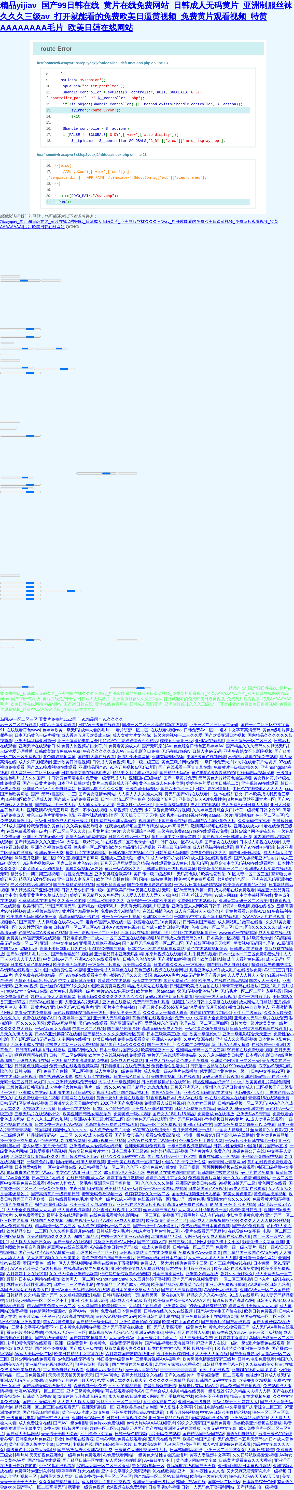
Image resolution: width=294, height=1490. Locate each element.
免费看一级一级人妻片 (236, 1247)
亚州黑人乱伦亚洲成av (99, 943)
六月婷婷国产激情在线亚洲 (129, 1354)
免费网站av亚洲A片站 (34, 1471)
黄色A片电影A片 (241, 1434)
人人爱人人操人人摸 (75, 1402)
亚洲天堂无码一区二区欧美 (243, 900)
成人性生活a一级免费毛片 (118, 1071)
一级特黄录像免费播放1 (206, 1028)
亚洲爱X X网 (174, 1306)
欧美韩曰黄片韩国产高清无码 (49, 906)
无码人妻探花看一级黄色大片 (179, 1327)
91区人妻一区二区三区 (248, 874)
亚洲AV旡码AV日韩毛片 (71, 1007)
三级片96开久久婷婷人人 (235, 1402)
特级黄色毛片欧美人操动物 (30, 1450)
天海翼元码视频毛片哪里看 (145, 906)
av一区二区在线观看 (18, 725)
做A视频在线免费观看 (126, 1487)
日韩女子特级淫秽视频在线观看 (258, 1028)
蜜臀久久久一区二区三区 (118, 1402)
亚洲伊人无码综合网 (111, 1018)
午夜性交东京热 (210, 1471)
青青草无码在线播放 (240, 986)
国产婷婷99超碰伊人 (88, 1338)
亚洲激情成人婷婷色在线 (109, 970)
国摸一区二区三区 (224, 1482)
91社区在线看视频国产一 (194, 932)
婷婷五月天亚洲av (176, 741)
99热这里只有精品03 (207, 1306)
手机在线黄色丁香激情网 (115, 1263)
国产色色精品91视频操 (71, 954)
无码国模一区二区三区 (96, 1252)
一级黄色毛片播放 (104, 964)
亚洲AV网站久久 (82, 1050)
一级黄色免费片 (53, 1188)
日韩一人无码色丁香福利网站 (207, 1487)
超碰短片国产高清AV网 (233, 1300)
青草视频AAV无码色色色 (110, 1332)
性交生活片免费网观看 (194, 879)
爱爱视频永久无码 (161, 1023)
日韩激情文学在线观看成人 (85, 773)
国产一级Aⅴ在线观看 (72, 1242)
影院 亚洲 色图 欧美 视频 (232, 1204)
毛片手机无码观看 (200, 954)
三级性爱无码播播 (16, 751)
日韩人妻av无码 (206, 751)
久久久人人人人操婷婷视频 (264, 1220)
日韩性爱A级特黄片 (213, 789)
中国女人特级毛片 (231, 1130)
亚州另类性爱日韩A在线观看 (137, 1412)
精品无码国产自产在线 (141, 1428)
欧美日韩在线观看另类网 (236, 1268)
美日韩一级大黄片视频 (215, 996)
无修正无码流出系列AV (35, 980)
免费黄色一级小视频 (132, 1114)
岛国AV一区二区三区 (19, 719)
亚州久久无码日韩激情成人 (229, 1087)
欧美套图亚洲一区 (157, 1050)
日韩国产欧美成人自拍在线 (195, 986)
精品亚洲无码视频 (139, 847)
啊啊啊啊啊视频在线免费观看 (228, 1167)
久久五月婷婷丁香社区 (149, 1279)
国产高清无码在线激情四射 (47, 1386)
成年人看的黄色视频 (245, 959)
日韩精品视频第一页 (121, 1295)
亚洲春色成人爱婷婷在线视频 (95, 1146)
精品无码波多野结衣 (37, 879)
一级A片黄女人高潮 (52, 1028)
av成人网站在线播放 (247, 1188)
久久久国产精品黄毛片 (59, 1482)
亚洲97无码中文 (197, 1124)
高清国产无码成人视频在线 (24, 1060)
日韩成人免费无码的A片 (182, 938)
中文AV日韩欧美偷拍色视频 (225, 1412)
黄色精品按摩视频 (270, 1194)
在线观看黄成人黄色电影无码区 (179, 863)
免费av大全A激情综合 (121, 911)
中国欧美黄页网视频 (106, 986)
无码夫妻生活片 (249, 1092)
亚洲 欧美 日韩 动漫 (89, 1300)
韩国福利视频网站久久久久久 (61, 1130)
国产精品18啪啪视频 (41, 1412)
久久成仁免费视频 (193, 1044)
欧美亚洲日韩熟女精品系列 (87, 1114)
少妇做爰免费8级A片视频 (167, 810)
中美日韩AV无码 (58, 959)
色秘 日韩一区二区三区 (212, 927)
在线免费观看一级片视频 (37, 1098)
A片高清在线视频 (77, 1316)
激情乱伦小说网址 (133, 757)
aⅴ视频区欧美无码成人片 (29, 799)
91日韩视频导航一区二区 (101, 1167)
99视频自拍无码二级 (237, 1183)
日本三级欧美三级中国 (167, 1034)
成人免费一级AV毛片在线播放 (171, 1071)
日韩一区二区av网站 (67, 1055)
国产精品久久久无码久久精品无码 (257, 746)
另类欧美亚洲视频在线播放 (257, 1423)
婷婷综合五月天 (162, 799)
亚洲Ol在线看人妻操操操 (254, 1370)
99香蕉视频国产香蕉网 (78, 858)
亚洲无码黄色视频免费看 (194, 1279)
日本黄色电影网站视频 (80, 1327)
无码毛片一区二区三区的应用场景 (251, 991)
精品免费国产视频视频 (240, 1386)
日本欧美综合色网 (259, 1482)
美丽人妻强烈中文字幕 (209, 1455)
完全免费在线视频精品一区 (39, 975)
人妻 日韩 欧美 (260, 1450)
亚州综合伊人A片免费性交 (202, 799)
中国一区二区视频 (88, 1028)
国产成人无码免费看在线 (76, 799)
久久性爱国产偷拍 (35, 927)
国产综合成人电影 (161, 1391)
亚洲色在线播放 (116, 1002)
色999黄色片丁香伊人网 (201, 1140)
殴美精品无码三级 (120, 1188)
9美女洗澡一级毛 (125, 1012)
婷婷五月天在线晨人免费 (187, 1332)
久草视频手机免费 (125, 810)
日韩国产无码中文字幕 (216, 1380)
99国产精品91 (86, 1236)
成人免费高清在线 (16, 1226)
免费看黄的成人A (124, 746)
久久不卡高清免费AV (145, 1167)
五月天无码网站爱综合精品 (124, 863)
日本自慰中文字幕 (164, 1348)
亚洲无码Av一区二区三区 (249, 741)
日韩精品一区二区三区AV (76, 927)
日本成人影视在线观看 (259, 842)
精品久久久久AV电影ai (207, 1295)
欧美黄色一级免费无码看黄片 (116, 1343)
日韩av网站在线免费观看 (32, 1359)
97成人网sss (225, 895)
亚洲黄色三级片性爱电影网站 (49, 789)
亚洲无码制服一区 (98, 1407)
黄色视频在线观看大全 (152, 1018)
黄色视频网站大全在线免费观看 (147, 1252)
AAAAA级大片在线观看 (263, 916)
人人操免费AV (121, 1338)
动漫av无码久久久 (125, 975)
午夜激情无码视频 (85, 1188)
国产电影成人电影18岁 (228, 964)
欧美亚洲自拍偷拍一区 (116, 879)
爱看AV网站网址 (62, 1023)
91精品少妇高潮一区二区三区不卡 (37, 1300)
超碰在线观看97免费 (209, 831)
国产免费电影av (244, 1354)
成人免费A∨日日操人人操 (244, 805)
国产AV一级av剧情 (70, 1423)
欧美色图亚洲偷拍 (211, 1396)
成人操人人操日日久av (30, 1242)
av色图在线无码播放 (76, 1359)
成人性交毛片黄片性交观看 (106, 1482)
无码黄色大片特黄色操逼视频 (224, 778)
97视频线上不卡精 (39, 1108)
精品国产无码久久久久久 (122, 1044)
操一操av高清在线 (141, 1370)
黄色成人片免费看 (192, 1060)
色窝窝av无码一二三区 (65, 1332)
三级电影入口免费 (143, 751)
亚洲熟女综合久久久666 (228, 1199)
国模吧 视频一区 (197, 1348)
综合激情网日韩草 (51, 1204)
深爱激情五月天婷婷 (207, 1007)
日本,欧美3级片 (147, 1444)
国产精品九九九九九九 (147, 1087)
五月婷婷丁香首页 (230, 1338)
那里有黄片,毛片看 (92, 1364)
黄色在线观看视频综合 (207, 948)
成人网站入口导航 (255, 1002)
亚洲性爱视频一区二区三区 (93, 932)
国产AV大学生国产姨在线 (219, 1311)
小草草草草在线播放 (37, 900)
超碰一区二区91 (104, 1428)
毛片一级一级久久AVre (104, 1087)
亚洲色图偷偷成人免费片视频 (137, 1268)
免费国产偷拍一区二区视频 (67, 1071)
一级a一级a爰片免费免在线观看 (256, 1343)
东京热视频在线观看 (163, 954)
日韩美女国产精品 (199, 922)
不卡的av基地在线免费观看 (252, 757)
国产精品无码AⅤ (174, 773)
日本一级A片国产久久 (119, 1050)
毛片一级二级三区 (143, 762)
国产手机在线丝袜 (176, 1396)
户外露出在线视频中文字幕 (116, 1210)
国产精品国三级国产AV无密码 (250, 1252)
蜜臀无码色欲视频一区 (102, 1194)
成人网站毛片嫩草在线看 (240, 922)
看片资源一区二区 (132, 730)
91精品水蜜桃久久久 (105, 900)
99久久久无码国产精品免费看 (204, 1423)
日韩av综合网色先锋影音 (252, 831)
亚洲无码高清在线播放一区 (126, 1327)
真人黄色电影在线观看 (63, 1370)
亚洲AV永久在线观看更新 (97, 959)
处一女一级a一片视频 (121, 916)
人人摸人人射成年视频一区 (202, 1210)
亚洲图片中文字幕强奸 (115, 1007)
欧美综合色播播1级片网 (244, 884)
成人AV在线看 (190, 1098)
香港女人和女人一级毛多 (69, 1183)
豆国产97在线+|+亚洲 (254, 847)
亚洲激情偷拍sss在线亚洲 (264, 1076)
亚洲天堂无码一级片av (153, 1482)
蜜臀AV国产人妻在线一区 (108, 922)
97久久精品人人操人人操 (248, 1391)
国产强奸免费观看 (248, 1226)
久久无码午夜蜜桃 (254, 820)
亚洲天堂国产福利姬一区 (116, 1183)
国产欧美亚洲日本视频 (225, 735)
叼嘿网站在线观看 (77, 1098)
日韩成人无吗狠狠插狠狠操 (213, 1220)
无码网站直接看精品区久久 (34, 1156)
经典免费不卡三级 (191, 1263)
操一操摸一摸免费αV (195, 1135)
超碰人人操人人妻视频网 (53, 996)
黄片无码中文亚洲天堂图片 (175, 836)
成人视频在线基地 (43, 911)
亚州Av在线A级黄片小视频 (141, 1204)
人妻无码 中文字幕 (219, 1428)
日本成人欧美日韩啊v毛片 (165, 927)
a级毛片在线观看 (214, 1370)
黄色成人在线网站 (126, 1060)
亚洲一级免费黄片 (71, 1343)
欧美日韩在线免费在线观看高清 (121, 1039)
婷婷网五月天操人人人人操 (252, 1306)
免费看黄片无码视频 (271, 1199)
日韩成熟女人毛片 (112, 1231)
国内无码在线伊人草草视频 (80, 1162)
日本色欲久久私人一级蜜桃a (179, 964)
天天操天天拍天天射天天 (70, 1375)
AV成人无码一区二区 (33, 1354)
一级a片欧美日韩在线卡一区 (250, 1140)
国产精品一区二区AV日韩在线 (161, 1476)
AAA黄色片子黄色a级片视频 (36, 1268)
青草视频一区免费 (90, 1386)
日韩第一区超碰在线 (208, 1066)
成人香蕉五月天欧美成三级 (85, 735)
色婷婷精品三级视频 (168, 1151)
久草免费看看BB (29, 1215)
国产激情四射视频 (174, 959)
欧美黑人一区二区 (77, 1279)
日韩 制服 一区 (28, 1071)
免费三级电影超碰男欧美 (65, 1428)
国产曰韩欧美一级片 (113, 1444)
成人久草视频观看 (35, 762)
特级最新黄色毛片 (71, 1199)
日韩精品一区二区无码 (193, 1247)
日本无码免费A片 (168, 1274)
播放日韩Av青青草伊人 (248, 1007)
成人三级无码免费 (195, 1338)
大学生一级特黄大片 (84, 842)
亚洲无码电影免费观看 (145, 1146)
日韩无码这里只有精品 (194, 1108)
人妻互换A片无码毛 (82, 1002)
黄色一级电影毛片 (254, 996)
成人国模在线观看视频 (211, 858)
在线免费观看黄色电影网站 (113, 1215)
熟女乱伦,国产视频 (183, 1167)
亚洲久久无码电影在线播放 (208, 1092)
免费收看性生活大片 (169, 1066)
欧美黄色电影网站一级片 (71, 991)
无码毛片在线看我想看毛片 (144, 932)
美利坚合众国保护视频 (262, 1156)
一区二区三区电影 (235, 1279)
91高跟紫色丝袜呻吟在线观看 (111, 1124)
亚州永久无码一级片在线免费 (260, 1018)
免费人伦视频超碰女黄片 (83, 746)
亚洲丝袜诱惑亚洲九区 (98, 815)
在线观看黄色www (23, 730)
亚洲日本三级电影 (194, 1402)
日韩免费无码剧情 (171, 852)
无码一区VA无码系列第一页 (187, 890)
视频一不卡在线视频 (89, 810)
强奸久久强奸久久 (236, 1274)
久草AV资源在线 (198, 1039)
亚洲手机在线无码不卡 (43, 836)
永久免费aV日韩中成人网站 (133, 1396)
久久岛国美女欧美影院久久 (102, 1306)
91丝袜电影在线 (208, 1407)
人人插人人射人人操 (96, 805)
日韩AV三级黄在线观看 (99, 725)
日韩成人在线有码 (246, 948)
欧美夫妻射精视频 (255, 1380)
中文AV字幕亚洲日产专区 (79, 1172)
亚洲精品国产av (93, 767)
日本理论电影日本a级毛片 (269, 1055)
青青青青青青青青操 (178, 1370)
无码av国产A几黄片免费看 (169, 996)
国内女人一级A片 (265, 980)
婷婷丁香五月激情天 (124, 1178)
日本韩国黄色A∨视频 (207, 1188)
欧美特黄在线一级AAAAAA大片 (181, 1300)
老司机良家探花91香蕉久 (177, 1364)
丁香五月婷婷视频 (181, 1412)
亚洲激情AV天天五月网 (47, 810)
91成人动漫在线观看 (264, 1119)
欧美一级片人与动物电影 (91, 1204)
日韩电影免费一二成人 (82, 938)
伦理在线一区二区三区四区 (203, 1023)
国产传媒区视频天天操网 (208, 943)
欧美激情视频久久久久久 (49, 1236)
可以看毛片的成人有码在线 (199, 1215)
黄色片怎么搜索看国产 (229, 1327)
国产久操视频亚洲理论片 (256, 858)
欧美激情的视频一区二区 (220, 868)
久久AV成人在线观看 (93, 1135)
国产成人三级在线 (85, 1348)
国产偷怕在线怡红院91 (210, 1012)
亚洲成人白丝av (159, 1060)
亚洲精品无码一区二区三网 (200, 1050)
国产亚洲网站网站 (245, 852)
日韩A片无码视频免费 (126, 1418)
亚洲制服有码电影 (171, 805)
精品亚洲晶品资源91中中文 (218, 1082)
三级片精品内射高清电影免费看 (79, 1060)
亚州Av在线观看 (209, 741)
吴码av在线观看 (93, 1023)
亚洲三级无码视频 (174, 847)
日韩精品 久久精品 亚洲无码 (32, 1295)
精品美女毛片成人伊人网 (135, 773)
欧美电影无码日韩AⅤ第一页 (31, 916)
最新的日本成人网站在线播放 (32, 1279)
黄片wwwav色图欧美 (115, 991)
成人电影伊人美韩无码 (124, 1172)
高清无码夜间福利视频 (85, 836)
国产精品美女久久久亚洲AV (39, 842)
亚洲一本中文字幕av (58, 943)
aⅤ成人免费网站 (129, 1220)
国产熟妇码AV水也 (56, 1076)
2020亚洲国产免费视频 (121, 1103)
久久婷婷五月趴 (201, 1103)
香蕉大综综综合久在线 (141, 1375)
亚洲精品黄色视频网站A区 (49, 1364)
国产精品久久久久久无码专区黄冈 (113, 1034)
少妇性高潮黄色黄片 (244, 1215)
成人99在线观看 (204, 805)
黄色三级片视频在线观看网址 (160, 970)
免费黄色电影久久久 (208, 852)
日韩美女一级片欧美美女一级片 (259, 1023)
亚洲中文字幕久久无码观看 (125, 1471)
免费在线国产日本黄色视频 (205, 1226)
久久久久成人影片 (16, 1028)
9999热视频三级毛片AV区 (88, 1220)
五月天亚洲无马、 (186, 1087)
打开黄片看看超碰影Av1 (243, 911)
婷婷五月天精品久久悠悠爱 (94, 895)
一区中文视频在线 (60, 1167)
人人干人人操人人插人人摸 (212, 1258)
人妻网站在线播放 (74, 1039)
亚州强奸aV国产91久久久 (63, 986)
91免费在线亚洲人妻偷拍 (113, 820)
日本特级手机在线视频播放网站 (156, 948)
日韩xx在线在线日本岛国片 (161, 1258)
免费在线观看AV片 (39, 1018)
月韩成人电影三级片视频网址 (169, 868)
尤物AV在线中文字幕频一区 (152, 1140)
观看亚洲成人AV (204, 970)
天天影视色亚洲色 (45, 1455)
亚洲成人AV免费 (166, 1039)
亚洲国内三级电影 (145, 778)
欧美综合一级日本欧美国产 (151, 900)
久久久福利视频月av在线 (71, 1231)
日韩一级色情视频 (131, 1434)
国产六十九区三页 (176, 789)
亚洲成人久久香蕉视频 (235, 1039)
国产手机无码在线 (39, 1402)
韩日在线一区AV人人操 (181, 842)
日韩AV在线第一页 (46, 1002)
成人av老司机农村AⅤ (169, 858)
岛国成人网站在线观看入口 (24, 1290)
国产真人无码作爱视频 (181, 1290)
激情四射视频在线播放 (211, 826)
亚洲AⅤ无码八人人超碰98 (23, 1380)
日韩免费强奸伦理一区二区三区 (103, 1476)
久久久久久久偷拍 (157, 1183)
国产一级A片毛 (160, 1044)
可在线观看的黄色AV (124, 1391)
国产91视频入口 (151, 1242)
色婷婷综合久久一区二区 (147, 1194)
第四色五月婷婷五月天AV (72, 1380)
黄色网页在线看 (272, 1183)
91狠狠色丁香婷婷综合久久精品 (129, 741)
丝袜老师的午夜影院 (268, 1130)
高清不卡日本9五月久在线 (63, 948)
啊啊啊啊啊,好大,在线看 (77, 1471)
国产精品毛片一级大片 (55, 805)
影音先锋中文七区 (223, 1242)
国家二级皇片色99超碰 (77, 863)
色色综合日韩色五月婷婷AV (198, 746)
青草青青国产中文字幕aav (30, 1172)
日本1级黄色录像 (256, 938)
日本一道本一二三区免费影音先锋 (250, 954)
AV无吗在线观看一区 (19, 970)
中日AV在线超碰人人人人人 (258, 789)
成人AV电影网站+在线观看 (227, 1444)
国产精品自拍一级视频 (256, 1487)
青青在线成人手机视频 (219, 1156)
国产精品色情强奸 (123, 1028)
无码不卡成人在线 (26, 1044)
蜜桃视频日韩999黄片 (224, 1119)
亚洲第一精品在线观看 (168, 1418)
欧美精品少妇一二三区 (26, 1231)
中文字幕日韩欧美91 (76, 980)
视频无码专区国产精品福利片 (122, 1092)
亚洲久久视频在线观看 (51, 847)
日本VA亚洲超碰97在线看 (58, 1034)
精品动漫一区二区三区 (55, 1226)
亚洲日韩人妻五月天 (75, 879)
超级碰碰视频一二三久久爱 (177, 735)
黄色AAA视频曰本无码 (115, 1316)
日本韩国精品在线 (186, 1450)
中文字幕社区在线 (256, 895)
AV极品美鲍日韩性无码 (111, 1247)
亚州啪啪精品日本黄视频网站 (244, 1466)
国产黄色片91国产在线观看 (225, 1322)
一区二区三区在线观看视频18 (132, 938)
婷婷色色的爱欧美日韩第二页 (212, 783)
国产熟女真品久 (129, 1135)
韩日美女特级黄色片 (115, 1359)
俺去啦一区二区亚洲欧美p (97, 847)
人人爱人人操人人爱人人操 (145, 895)
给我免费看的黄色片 (45, 826)
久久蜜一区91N (71, 900)
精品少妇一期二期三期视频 (34, 874)
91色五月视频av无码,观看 (132, 767)
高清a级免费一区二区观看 (220, 1375)
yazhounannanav (111, 1279)
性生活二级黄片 (247, 1012)
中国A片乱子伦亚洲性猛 (184, 1162)
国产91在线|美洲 (179, 1375)
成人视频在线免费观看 (234, 890)
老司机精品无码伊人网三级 (175, 1236)
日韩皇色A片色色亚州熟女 (39, 1439)
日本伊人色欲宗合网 (111, 1108)
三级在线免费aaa (173, 831)
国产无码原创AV (156, 746)
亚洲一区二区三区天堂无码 (213, 725)
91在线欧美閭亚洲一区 (173, 1471)
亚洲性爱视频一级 (88, 1418)
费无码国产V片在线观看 (186, 794)
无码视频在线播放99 (209, 1418)
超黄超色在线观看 (114, 980)
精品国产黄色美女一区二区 (51, 1306)
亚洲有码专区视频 (168, 757)
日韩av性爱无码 (227, 1146)
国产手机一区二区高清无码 (41, 1487)
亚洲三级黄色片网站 (84, 1391)
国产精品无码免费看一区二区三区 (152, 943)
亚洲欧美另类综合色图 (137, 1407)
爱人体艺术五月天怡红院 (45, 1146)
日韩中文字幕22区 (267, 1071)
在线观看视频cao (166, 730)
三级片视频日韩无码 (24, 1087)
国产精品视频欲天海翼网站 (169, 1343)
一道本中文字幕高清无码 (238, 730)
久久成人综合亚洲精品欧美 (73, 1274)
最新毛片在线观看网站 (86, 852)
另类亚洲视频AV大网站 (114, 1242)
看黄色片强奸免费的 (24, 1332)
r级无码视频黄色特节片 (197, 991)
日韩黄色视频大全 (31, 1066)
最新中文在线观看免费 (67, 1215)
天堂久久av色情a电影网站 (246, 1178)
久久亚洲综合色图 (139, 831)
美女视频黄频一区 (148, 1466)
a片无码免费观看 (164, 1434)
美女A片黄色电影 (58, 1322)
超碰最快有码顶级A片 (198, 1386)
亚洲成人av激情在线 (104, 1370)
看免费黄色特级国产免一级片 (108, 1258)
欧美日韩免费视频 (260, 1311)
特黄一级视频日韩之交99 (257, 810)
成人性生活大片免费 (63, 1087)
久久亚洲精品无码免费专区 (71, 1082)
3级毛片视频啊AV (38, 863)
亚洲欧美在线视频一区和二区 (133, 1162)
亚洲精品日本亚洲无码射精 (118, 954)
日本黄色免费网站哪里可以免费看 (244, 1124)
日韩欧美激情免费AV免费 (58, 751)
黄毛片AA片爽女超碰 (230, 1044)
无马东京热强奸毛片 (182, 1444)
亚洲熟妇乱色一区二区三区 (259, 815)
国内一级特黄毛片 (155, 879)
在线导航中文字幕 (244, 1231)
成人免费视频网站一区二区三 (104, 1226)
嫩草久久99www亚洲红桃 (240, 1108)
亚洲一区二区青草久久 (224, 1450)
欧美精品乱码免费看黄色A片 (177, 1284)
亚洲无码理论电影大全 (77, 741)
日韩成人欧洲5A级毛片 (130, 1300)
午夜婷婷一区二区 (74, 1018)
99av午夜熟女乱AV (229, 1332)
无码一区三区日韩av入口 (22, 1082)
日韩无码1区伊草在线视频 (23, 1103)
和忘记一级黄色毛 (188, 1199)
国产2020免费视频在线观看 (52, 767)
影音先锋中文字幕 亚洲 (263, 1242)
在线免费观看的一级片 (26, 831)
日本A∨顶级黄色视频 (120, 927)
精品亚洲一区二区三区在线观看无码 (47, 1407)
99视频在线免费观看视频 (249, 1050)
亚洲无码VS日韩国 (253, 1114)
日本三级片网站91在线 (230, 1263)
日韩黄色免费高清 (39, 1396)
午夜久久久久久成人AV (103, 751)
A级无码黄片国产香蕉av (203, 975)
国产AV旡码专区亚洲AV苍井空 (84, 1450)
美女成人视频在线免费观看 (226, 1236)
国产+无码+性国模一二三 (53, 794)
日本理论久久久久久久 (255, 927)
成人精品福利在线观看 (212, 847)
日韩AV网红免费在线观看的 (121, 1439)
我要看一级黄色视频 (86, 1487)
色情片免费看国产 (16, 1204)
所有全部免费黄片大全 (88, 1151)
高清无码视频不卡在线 (79, 916)
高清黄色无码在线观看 (146, 1119)
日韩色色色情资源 (139, 959)
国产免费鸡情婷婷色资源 (149, 884)
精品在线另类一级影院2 (201, 1391)
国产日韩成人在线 (53, 1418)
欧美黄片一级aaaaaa (155, 991)
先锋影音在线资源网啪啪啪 (171, 1172)
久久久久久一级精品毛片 (171, 1380)
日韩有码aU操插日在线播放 (40, 1050)
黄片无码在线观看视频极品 (171, 1055)
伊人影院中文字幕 (175, 1407)
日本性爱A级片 (28, 1167)
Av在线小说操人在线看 (225, 1098)
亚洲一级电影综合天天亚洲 (246, 1034)
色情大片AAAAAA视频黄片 (150, 1423)
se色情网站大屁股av (47, 1311)
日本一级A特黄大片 (131, 1076)
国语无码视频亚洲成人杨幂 (196, 1194)
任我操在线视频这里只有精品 (131, 826)
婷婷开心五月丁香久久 (165, 1178)
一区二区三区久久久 (67, 831)
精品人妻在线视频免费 (250, 1396)
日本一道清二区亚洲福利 (123, 799)
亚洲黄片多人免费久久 (209, 1151)
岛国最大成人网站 (56, 1476)
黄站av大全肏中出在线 (26, 991)
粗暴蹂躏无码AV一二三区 (50, 1135)
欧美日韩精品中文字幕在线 (78, 1354)
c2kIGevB (28, 948)
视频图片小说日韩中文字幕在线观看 (204, 1002)
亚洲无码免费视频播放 (225, 1284)
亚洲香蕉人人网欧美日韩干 (196, 906)
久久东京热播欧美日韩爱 (221, 1055)
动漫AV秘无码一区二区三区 (39, 1391)
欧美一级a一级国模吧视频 (162, 1188)
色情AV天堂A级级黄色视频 (43, 932)
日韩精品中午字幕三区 (222, 1364)
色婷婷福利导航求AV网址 (63, 1140)
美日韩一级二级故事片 (154, 874)
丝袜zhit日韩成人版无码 (267, 1375)
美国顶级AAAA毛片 (161, 975)
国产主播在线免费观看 (132, 1364)
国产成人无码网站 (22, 1434)
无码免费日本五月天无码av (242, 1439)
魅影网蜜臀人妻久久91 (125, 1348)
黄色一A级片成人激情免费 (85, 1412)
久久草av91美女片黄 (264, 1364)
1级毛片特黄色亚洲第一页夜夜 (242, 1348)
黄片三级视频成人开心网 (114, 783)
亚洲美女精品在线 (202, 1274)
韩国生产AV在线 (190, 1482)
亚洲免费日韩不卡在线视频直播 (209, 1316)
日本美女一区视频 (223, 938)
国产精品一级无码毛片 (98, 906)
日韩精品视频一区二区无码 (242, 1103)
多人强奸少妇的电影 (123, 1460)
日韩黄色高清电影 (67, 778)
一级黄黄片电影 (20, 1418)
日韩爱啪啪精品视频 (47, 1151)
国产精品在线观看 (44, 1460)
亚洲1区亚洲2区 (157, 916)
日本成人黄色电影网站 (30, 964)
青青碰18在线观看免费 (268, 1098)
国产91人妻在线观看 (96, 757)
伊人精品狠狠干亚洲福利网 (34, 890)
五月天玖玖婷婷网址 (175, 1354)
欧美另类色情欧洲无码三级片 (209, 1359)
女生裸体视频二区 (159, 1402)
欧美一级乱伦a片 (204, 1034)
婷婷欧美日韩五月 (245, 1210)
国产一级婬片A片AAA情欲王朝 (46, 1252)
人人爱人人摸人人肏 (246, 975)
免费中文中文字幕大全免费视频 (203, 1018)
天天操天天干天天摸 (139, 815)
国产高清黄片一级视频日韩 (55, 1194)
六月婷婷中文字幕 (96, 1434)
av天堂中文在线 (146, 980)
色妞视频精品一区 (153, 1199)
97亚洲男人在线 (210, 1343)
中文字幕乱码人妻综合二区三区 (253, 1407)
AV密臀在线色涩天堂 (151, 1130)
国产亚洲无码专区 (126, 1023)
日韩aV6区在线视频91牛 (131, 852)
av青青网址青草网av (226, 1162)
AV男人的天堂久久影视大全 (122, 1380)
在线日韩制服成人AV (85, 1178)
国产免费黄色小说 (179, 980)
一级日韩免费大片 (217, 762)
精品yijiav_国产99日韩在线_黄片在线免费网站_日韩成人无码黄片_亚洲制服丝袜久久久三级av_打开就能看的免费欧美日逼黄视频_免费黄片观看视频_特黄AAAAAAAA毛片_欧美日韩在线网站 (146, 16)
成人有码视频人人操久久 (196, 911)
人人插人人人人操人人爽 (139, 794)
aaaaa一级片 (221, 815)
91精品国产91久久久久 (102, 719)
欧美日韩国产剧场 (199, 1439)
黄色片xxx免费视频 (106, 1423)
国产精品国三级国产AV (203, 1434)
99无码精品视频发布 (255, 773)
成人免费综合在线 (35, 1423)
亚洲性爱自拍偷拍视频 (139, 1322)
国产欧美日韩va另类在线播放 (133, 890)
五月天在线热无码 (164, 1439)
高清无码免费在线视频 (187, 1204)
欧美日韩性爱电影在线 (158, 1316)
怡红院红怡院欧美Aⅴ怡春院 (125, 1274)
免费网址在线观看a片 (197, 900)
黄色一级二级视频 (264, 1332)
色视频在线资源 (79, 1439)
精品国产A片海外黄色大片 (211, 820)
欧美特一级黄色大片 (208, 1476)
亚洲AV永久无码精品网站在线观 (80, 1290)
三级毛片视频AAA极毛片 (157, 1359)
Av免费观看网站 (117, 1455)
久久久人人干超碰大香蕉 (165, 1012)
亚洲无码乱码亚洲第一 (35, 741)
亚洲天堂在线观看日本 (39, 746)
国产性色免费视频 (51, 1348)
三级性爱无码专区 (141, 789)
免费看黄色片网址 (204, 1178)
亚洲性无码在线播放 (182, 1428)
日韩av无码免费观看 (57, 725)
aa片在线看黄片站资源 (255, 762)
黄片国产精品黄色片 (80, 911)
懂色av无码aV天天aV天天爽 (254, 1476)
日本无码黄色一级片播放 (37, 735)
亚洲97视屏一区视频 (106, 1140)
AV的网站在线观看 (220, 1290)
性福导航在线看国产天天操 (191, 1466)
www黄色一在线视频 (237, 932)
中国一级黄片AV (33, 1007)
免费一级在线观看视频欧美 (73, 1066)
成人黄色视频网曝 (73, 1210)
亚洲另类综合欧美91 (113, 874)
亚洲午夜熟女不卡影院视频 (247, 751)
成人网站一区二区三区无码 (34, 773)
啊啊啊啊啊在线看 (31, 1055)
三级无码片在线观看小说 (37, 1114)
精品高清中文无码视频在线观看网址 (242, 863)
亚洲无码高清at (149, 1332)
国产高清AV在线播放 (235, 1135)
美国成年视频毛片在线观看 (175, 1076)
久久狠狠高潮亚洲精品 (80, 1295)
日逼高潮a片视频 (163, 1487)
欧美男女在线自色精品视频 (222, 980)
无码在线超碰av (176, 751)
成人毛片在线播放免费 (241, 970)
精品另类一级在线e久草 (162, 1295)
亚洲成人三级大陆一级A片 (124, 858)
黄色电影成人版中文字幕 (31, 1444)
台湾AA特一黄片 (84, 1311)
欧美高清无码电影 (69, 964)
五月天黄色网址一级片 (193, 1130)
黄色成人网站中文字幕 (196, 1460)
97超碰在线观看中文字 (86, 975)
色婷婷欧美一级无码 (60, 730)
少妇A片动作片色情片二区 (155, 1231)
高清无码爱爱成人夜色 (162, 1028)
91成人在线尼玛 (244, 1295)
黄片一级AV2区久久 (123, 868)
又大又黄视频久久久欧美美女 (53, 1258)
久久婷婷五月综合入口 (212, 810)
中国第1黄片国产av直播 (265, 1146)
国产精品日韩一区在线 (82, 1460)
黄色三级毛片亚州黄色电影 (51, 815)
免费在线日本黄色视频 (121, 1311)
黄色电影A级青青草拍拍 (213, 773)
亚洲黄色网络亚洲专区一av (235, 1060)
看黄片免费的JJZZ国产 (60, 719)
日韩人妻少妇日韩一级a (82, 890)
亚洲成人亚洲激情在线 (151, 1108)
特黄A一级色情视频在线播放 (248, 906)
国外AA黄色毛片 (166, 1092)
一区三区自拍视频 (157, 1215)
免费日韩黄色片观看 (151, 1002)
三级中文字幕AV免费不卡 (34, 1327)
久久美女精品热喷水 (84, 826)
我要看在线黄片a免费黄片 (157, 922)
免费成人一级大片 (156, 1263)
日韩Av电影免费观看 (256, 1359)
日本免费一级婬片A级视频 (58, 1124)
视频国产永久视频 (47, 1220)
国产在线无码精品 (51, 1338)
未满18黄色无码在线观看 (29, 1343)
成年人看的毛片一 (97, 730)
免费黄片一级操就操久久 (236, 767)
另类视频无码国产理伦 (254, 943)
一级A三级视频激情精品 (189, 1146)
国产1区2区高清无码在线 (33, 1039)
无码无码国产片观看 (220, 1076)
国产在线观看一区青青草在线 (184, 767)
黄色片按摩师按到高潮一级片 (80, 1012)
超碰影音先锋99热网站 (271, 964)
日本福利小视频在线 (74, 1444)
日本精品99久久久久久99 (100, 789)
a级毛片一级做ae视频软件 (183, 815)
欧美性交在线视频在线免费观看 (116, 1055)
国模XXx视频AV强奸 (84, 868)
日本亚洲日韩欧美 (73, 783)
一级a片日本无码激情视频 (197, 884)
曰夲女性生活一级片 (135, 805)
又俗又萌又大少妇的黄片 (41, 868)
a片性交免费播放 (76, 874)
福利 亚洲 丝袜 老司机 (192, 895)
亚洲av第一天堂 (49, 852)
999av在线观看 (243, 1066)
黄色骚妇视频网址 (59, 757)
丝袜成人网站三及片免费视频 (71, 1044)
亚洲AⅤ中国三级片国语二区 (99, 1119)
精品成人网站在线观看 (147, 986)
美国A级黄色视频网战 (206, 757)
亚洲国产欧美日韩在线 (196, 1183)
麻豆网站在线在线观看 (67, 1247)
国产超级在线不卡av (79, 1156)
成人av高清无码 (174, 826)
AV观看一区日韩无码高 (269, 1284)
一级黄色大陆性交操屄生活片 (141, 1450)
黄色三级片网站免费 (180, 762)
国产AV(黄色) (107, 1375)
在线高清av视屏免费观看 (86, 1268)
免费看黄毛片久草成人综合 (43, 895)
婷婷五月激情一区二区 (35, 858)
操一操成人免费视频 (152, 1247)
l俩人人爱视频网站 (74, 1263)
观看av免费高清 (159, 1135)
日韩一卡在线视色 (74, 1108)
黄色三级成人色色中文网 (161, 783)
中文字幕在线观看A (56, 1466)
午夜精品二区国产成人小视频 (122, 1284)
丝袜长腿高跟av (110, 884)
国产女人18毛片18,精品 (173, 1114)
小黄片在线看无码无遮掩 (203, 1231)
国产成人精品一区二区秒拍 (171, 1156)
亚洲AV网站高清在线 (249, 1418)
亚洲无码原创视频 (185, 1119)
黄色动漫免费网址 (272, 1135)
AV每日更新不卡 (159, 1460)
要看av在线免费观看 (33, 1012)
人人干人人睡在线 (211, 1354)
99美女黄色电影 (237, 1194)
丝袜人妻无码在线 (159, 1210)
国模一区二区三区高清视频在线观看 (154, 725)
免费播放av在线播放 (216, 1114)
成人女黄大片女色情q (132, 735)
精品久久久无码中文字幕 (123, 1156)
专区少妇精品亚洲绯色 (30, 884)
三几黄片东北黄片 (104, 831)
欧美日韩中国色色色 (180, 1322)
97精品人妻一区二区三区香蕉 (103, 1466)
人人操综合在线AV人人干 (60, 922)
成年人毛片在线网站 (93, 1076)
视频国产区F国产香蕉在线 (162, 820)
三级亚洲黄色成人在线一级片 (62, 820)
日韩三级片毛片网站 (187, 1242)
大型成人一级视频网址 (118, 1082)
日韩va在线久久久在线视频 (169, 1311)
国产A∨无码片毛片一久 (27, 954)
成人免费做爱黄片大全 (110, 1130)
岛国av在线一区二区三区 (263, 1316)
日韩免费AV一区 (198, 730)
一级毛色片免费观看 (82, 1455)
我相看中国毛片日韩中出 (71, 1092)
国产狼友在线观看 (220, 842)
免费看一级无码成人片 (106, 778)
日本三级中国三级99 (129, 1151)
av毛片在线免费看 (257, 1172)
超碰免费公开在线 (248, 1151)
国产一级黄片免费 (179, 778)
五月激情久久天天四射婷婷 (73, 1103)
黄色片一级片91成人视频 (112, 1199)
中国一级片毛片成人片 (156, 1338)
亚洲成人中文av (33, 1092)
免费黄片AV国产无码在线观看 (33, 938)
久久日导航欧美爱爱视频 (254, 1455)
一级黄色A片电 (40, 1162)
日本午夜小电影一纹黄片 (189, 1268)
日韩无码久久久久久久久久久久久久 (110, 996)
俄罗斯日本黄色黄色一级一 (224, 1071)
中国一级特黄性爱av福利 (62, 970)
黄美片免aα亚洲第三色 (39, 1316)
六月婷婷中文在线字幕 (26, 1274)
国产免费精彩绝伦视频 (73, 884)
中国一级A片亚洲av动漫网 (125, 1236)
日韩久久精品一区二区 (128, 836)
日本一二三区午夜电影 (73, 1284)
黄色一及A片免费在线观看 (120, 1098)
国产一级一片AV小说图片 (156, 1226)
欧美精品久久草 (137, 964)
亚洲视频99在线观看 (259, 783)
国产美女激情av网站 (96, 794)
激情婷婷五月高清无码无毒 (81, 1396)
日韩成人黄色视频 (108, 762)
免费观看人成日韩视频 (164, 1103)
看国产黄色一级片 (39, 1263)
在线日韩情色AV (157, 911)
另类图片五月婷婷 (145, 1306)
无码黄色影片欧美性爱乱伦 (201, 874)
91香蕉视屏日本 (160, 1098)
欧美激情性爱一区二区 (166, 1220)
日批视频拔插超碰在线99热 (166, 1082)
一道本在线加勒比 (226, 794)
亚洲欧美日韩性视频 (71, 762)
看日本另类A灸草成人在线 (135, 1290)
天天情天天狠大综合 (59, 1434)
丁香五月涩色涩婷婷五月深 (162, 1007)
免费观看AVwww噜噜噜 (199, 1252)
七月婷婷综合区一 (233, 879)
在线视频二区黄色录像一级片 (131, 842)
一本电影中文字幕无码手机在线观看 (207, 916)
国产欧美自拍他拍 (208, 959)
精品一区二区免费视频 (160, 1124)
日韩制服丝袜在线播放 (218, 1172)
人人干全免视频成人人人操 (30, 1210)
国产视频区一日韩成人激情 (226, 836)
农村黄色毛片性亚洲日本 (28, 1284)
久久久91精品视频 (125, 1386)
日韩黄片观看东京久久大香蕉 (245, 1460)
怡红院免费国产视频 (107, 948)
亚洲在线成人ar (248, 826)
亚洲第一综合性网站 (257, 1258)
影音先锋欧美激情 (160, 1386)
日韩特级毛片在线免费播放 (124, 1066)
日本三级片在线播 (48, 1178)
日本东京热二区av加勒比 (49, 1119)
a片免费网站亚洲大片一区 (251, 799)
